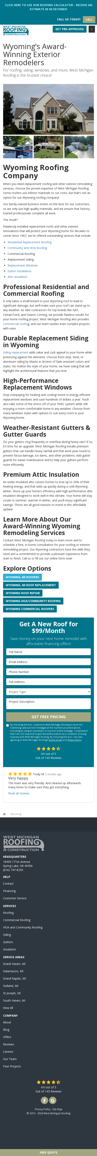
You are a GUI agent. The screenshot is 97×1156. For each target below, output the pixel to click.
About (7, 1022)
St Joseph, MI (12, 993)
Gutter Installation (19, 271)
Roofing (8, 913)
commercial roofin (15, 324)
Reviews (8, 1044)
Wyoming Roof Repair (23, 593)
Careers (8, 1052)
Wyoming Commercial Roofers (30, 609)
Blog (6, 1030)
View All (8, 1008)
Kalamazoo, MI (13, 971)
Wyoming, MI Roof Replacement (31, 585)
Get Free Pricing (49, 716)
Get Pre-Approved (69, 29)
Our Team (10, 1059)
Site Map (57, 1109)
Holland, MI (10, 986)
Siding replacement (15, 352)
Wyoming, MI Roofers (22, 577)
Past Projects (12, 1066)
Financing (9, 891)
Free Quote (48, 1152)
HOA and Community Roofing (22, 927)
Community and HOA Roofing (27, 248)
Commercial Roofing (16, 920)
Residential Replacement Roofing (29, 242)
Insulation (9, 949)
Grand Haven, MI (14, 964)
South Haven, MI (14, 1000)
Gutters (8, 942)
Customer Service (14, 898)
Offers (7, 1037)
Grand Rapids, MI (14, 978)
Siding (7, 935)
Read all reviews (19, 793)
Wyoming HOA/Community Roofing (33, 601)
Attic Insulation (17, 277)
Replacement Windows (23, 265)
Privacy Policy (74, 740)
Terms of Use (55, 740)
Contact (8, 883)
